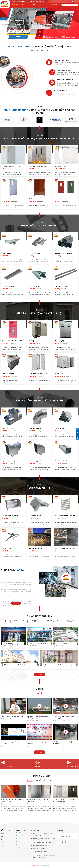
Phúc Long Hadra (65, 836)
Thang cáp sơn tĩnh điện (61, 286)
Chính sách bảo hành (21, 838)
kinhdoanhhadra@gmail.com (43, 848)
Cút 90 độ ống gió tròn (35, 428)
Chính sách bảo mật (21, 844)
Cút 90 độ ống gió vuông (35, 461)
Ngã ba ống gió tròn (7, 428)
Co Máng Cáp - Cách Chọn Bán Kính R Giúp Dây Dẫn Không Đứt (12, 800)
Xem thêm (39, 674)
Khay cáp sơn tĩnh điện (35, 253)
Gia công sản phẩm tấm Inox (10, 515)
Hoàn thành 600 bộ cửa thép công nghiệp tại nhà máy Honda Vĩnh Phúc (65, 644)
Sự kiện (39, 780)
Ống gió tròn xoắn (60, 428)
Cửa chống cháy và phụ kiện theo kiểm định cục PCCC (39, 138)
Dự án (2, 836)
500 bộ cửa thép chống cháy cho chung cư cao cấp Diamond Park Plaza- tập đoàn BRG (58, 665)
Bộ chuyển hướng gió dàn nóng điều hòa (65, 516)
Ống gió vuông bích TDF (61, 461)
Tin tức (46, 4)
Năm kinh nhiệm (39, 766)
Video (39, 689)
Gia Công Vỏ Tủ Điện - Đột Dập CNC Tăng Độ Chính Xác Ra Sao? (39, 800)
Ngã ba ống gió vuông (8, 461)
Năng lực (54, 4)
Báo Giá (39, 4)
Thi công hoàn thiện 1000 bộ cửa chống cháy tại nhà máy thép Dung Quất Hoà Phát (39, 644)
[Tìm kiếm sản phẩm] (69, 5)
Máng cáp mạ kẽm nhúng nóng (63, 253)
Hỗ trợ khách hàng (21, 831)
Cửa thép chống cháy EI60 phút (11, 166)
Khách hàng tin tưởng (72, 766)
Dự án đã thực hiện (39, 616)
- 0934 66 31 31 (23, 1)
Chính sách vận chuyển (22, 835)
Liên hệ (61, 4)
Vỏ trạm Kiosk (59, 373)
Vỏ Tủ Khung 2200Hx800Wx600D (38, 373)
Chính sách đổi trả (20, 841)
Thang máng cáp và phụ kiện (39, 225)
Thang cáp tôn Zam (34, 286)
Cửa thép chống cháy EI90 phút (37, 166)
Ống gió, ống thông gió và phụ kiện (39, 400)
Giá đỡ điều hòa (6, 548)
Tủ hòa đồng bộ (59, 341)
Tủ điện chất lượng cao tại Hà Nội (39, 313)
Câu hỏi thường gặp (21, 847)
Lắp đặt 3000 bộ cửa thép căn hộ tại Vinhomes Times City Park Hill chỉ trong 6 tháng (13, 644)
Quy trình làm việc (20, 850)
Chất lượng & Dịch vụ (6, 766)
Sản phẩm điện (35, 621)
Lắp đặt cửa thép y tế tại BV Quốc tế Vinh (16, 665)
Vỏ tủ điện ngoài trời (34, 341)
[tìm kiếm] (76, 4)
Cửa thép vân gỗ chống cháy (37, 198)
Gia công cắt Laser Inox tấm (36, 548)
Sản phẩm (32, 4)
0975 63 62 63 (16, 1)
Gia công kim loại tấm (35, 515)
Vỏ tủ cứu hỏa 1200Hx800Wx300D (12, 341)
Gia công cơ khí (39, 488)
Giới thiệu (24, 4)
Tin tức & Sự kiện (39, 775)
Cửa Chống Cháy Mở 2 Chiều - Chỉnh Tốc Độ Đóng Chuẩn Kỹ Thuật (65, 800)
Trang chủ (15, 4)
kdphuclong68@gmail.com (37, 1)
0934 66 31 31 (49, 842)
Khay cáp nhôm (6, 253)
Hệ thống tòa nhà (52, 621)
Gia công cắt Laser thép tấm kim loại (65, 548)
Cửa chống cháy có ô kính (9, 198)
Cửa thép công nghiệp (61, 198)
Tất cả (5, 621)
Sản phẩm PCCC (70, 621)
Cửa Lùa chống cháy (60, 166)
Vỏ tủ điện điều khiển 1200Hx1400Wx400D (8, 374)
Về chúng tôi (6, 830)
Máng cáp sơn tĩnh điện (8, 286)
